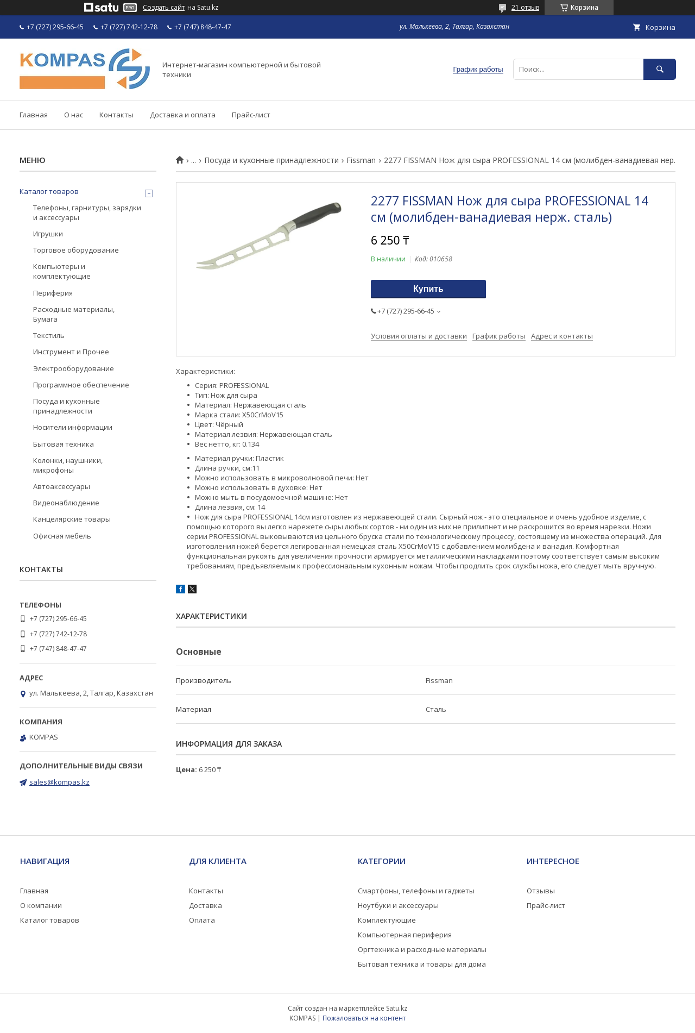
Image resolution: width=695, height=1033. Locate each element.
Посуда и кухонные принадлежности (271, 160)
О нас (73, 115)
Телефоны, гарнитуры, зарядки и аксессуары (87, 212)
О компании (41, 905)
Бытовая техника (63, 444)
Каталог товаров (49, 191)
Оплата (202, 920)
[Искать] (659, 69)
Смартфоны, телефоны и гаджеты (416, 891)
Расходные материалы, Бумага (74, 314)
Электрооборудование (73, 368)
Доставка (205, 905)
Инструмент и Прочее (71, 351)
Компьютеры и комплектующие (62, 271)
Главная (34, 115)
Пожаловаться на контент (364, 1018)
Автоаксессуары (61, 486)
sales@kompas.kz (59, 782)
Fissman (361, 160)
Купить (428, 288)
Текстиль (49, 335)
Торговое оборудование (76, 250)
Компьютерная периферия (405, 935)
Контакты (116, 115)
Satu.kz (396, 1008)
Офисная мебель (62, 536)
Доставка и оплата (183, 115)
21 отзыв (525, 7)
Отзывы (541, 891)
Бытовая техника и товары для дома (422, 964)
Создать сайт (164, 7)
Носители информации (72, 427)
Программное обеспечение (81, 385)
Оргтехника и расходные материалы (422, 949)
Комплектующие (387, 920)
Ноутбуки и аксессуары (398, 905)
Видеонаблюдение (66, 503)
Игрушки (48, 234)
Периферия (53, 293)
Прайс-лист (251, 115)
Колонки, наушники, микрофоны (68, 465)
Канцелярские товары (72, 519)
